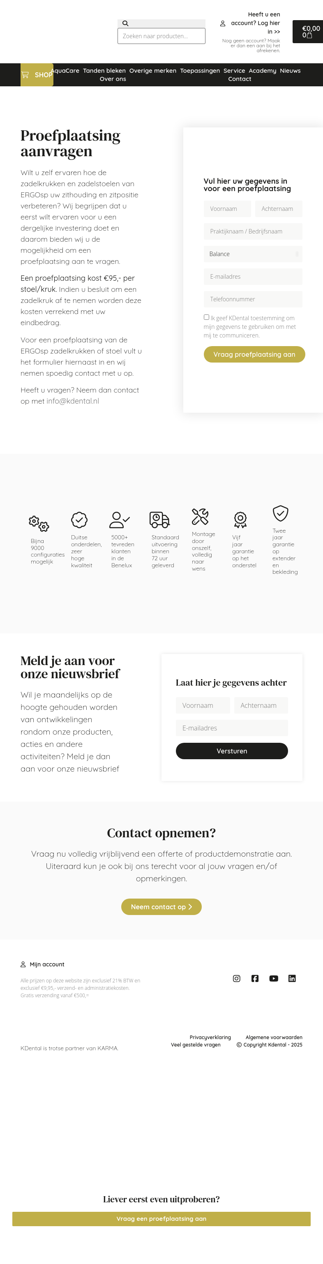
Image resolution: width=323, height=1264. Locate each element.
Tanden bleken (104, 70)
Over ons (113, 79)
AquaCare (65, 70)
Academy (262, 70)
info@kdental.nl (72, 401)
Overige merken (153, 70)
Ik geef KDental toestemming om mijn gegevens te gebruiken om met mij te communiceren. (250, 326)
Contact (239, 79)
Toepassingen (200, 70)
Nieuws (290, 70)
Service (234, 70)
